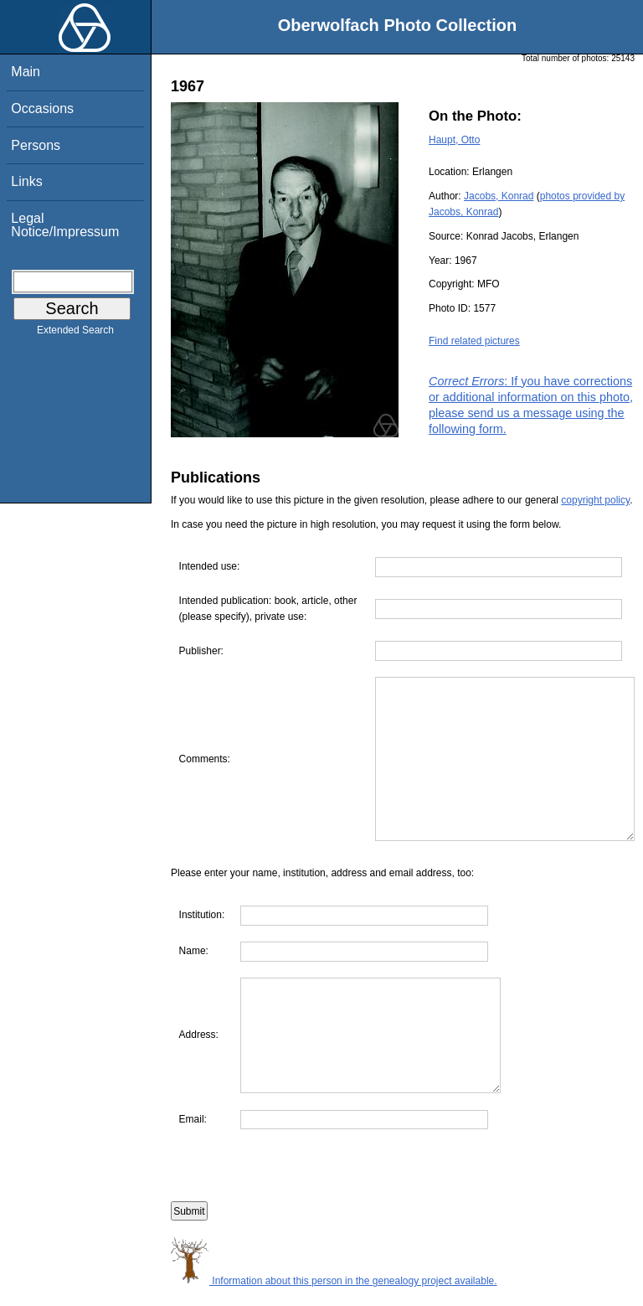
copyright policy (595, 500)
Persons (35, 145)
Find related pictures (474, 341)
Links (26, 181)
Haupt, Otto (454, 140)
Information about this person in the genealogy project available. (334, 1297)
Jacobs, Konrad (498, 196)
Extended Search (75, 333)
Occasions (42, 108)
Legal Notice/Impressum (65, 225)
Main (25, 72)
